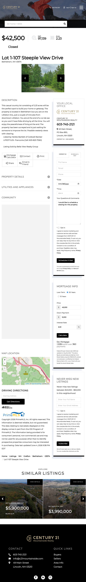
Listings (12, 451)
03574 (47, 451)
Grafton (27, 451)
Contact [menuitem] (58, 567)
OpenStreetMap (36, 383)
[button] (64, 24)
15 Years (62, 296)
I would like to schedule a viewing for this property (69, 212)
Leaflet (27, 383)
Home (4, 451)
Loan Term (61, 292)
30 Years (71, 292)
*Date (59, 180)
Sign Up (73, 7)
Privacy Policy (67, 268)
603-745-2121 (53, 7)
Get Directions (39, 396)
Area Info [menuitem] (59, 563)
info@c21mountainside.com (26, 559)
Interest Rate (62, 323)
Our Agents (70, 139)
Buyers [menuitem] (57, 555)
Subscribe (62, 444)
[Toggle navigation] (81, 7)
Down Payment (63, 313)
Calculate (62, 335)
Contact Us (60, 139)
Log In (67, 7)
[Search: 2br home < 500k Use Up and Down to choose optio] (33, 23)
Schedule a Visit (74, 154)
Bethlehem (37, 451)
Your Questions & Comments (68, 198)
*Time (59, 189)
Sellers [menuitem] (57, 559)
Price (59, 303)
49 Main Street (20, 565)
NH (19, 451)
